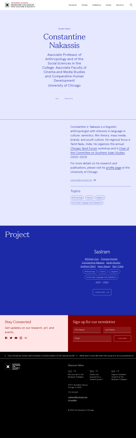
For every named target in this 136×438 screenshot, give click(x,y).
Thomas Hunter (109, 267)
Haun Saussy (104, 274)
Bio (57, 98)
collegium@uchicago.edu (77, 414)
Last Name (110, 346)
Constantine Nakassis (93, 270)
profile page (113, 167)
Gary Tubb (117, 274)
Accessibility (72, 417)
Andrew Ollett (88, 274)
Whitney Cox (92, 267)
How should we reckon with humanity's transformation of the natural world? (41, 372)
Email (77, 355)
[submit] (131, 5)
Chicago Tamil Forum (83, 148)
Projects (69, 98)
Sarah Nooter (113, 270)
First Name (79, 346)
